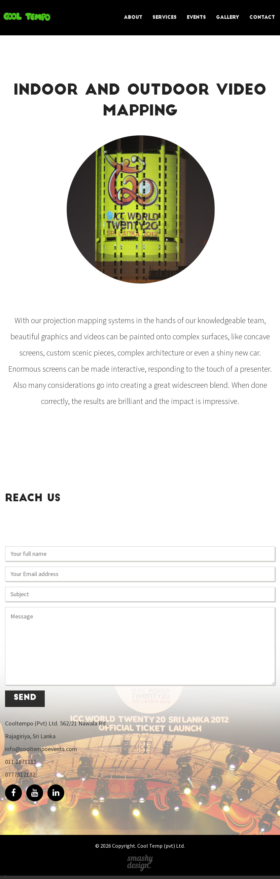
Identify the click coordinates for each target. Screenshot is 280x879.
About (133, 17)
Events (196, 17)
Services (164, 17)
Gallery (227, 17)
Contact (262, 17)
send (24, 698)
